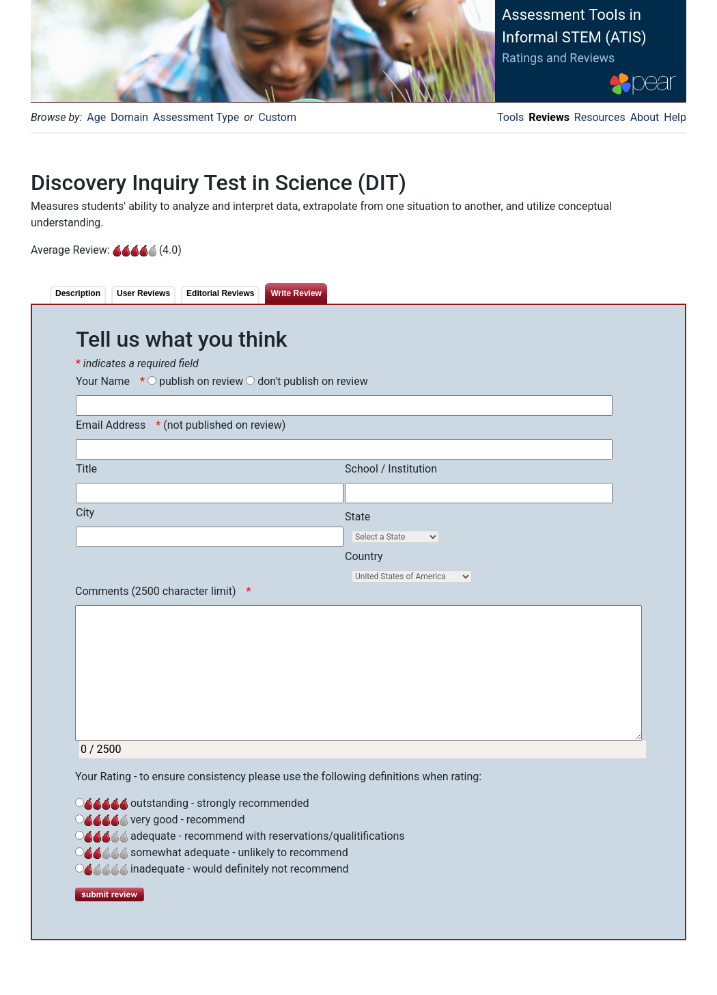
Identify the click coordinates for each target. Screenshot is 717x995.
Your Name (103, 381)
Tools (510, 117)
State (357, 516)
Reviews (549, 117)
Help (675, 117)
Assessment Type (196, 117)
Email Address (110, 425)
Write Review (295, 293)
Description (77, 293)
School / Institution (391, 468)
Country (364, 556)
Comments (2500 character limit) (155, 591)
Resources (599, 117)
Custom (277, 117)
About (645, 117)
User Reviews (143, 293)
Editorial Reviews (220, 293)
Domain (129, 117)
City (85, 512)
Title (86, 468)
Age (96, 117)
